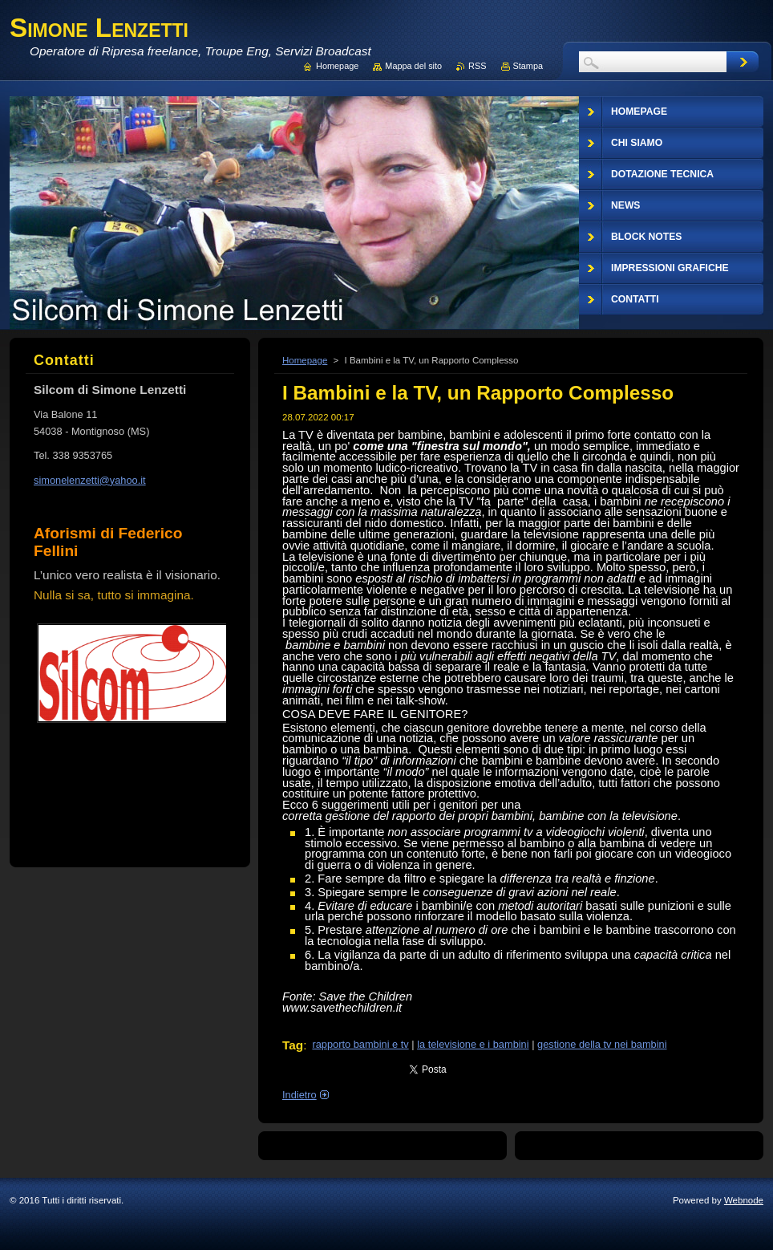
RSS (477, 66)
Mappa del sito (413, 66)
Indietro (299, 1095)
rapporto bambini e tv (360, 1044)
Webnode (743, 1200)
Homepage (304, 360)
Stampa (528, 66)
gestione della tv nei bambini (602, 1044)
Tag (292, 1045)
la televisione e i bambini (472, 1044)
